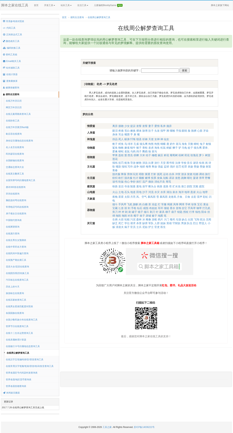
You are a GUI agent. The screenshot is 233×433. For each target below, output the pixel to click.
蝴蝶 (163, 143)
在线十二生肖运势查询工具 (19, 333)
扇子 (173, 211)
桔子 (148, 155)
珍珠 (193, 204)
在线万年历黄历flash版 (17, 127)
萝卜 (201, 155)
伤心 (127, 181)
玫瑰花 (194, 155)
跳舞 (183, 177)
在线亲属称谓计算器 (16, 339)
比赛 (151, 162)
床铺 (148, 215)
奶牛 (172, 143)
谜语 (195, 162)
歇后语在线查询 (14, 134)
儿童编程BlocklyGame (108, 5)
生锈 (115, 219)
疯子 (127, 226)
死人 (121, 139)
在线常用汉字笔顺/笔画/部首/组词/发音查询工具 (30, 366)
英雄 (169, 223)
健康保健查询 (11, 87)
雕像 (148, 219)
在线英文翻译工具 (15, 173)
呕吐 (189, 177)
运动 (165, 174)
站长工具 (66, 5)
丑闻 (208, 219)
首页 (36, 5)
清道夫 (120, 226)
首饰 (178, 208)
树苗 (207, 155)
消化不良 (159, 181)
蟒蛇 (196, 143)
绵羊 (130, 143)
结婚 (195, 174)
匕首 (121, 208)
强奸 (172, 166)
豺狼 (208, 143)
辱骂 (168, 181)
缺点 (184, 219)
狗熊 (151, 143)
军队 (151, 223)
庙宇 (145, 186)
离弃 (115, 125)
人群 (157, 223)
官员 (133, 226)
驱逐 (147, 174)
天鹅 (190, 143)
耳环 (160, 208)
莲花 (115, 159)
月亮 (133, 196)
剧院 (189, 186)
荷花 (187, 155)
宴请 (195, 177)
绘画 (201, 162)
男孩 (183, 223)
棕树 (181, 155)
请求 (133, 223)
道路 (165, 186)
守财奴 (176, 223)
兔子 (202, 143)
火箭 (121, 219)
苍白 (127, 130)
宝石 (199, 204)
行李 (192, 211)
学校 (183, 162)
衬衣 (130, 215)
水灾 (157, 192)
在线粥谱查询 (12, 226)
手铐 (187, 204)
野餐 (207, 177)
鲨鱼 (115, 147)
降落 (123, 174)
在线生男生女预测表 (16, 240)
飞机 (129, 204)
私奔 (163, 125)
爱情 (157, 125)
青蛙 (145, 147)
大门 (166, 219)
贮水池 (176, 186)
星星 (121, 196)
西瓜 (130, 155)
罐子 (134, 211)
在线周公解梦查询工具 (18, 353)
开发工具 (49, 5)
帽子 (136, 215)
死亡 (121, 223)
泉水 (175, 192)
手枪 (133, 208)
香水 (172, 208)
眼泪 (115, 130)
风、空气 (141, 196)
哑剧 (118, 166)
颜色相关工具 (11, 41)
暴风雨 (152, 196)
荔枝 (121, 155)
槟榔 (136, 155)
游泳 (183, 174)
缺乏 (115, 223)
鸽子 (139, 151)
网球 (181, 204)
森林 (139, 219)
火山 (115, 192)
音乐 (189, 162)
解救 (139, 162)
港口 (183, 186)
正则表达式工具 (12, 34)
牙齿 (205, 130)
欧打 (121, 177)
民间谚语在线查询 (15, 154)
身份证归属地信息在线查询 (19, 140)
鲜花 (166, 155)
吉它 (184, 208)
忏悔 (133, 139)
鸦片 (160, 219)
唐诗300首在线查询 (15, 187)
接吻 (121, 125)
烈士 (195, 223)
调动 (201, 174)
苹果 (115, 155)
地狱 (142, 166)
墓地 (139, 186)
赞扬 (196, 166)
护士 (151, 226)
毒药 (172, 219)
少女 (127, 125)
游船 (154, 219)
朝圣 (139, 139)
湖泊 (169, 192)
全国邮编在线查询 (15, 160)
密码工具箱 (10, 54)
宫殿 (195, 186)
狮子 (175, 147)
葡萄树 (174, 155)
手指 (178, 130)
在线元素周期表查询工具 (18, 114)
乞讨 (135, 177)
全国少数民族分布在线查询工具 (22, 319)
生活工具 (82, 5)
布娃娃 (153, 208)
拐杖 (186, 211)
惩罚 (121, 162)
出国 (190, 219)
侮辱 (148, 166)
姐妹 (163, 223)
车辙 (163, 204)
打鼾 (153, 174)
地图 (160, 215)
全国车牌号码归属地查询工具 (20, 180)
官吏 (157, 226)
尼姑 (145, 226)
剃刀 (152, 211)
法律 (177, 162)
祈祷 (145, 139)
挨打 (139, 181)
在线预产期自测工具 (16, 260)
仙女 (166, 139)
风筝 (176, 204)
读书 (115, 181)
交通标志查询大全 (15, 167)
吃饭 (121, 181)
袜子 (142, 215)
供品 (115, 139)
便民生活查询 (11, 94)
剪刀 (115, 211)
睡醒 (141, 177)
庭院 (201, 186)
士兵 (139, 226)
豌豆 (160, 155)
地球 (187, 192)
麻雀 (127, 147)
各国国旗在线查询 (15, 313)
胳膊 (193, 130)
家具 (162, 211)
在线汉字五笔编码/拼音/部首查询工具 (24, 359)
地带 (205, 192)
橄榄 (154, 155)
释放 (154, 166)
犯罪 (184, 166)
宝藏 (115, 208)
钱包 (198, 211)
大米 (142, 155)
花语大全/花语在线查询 (17, 266)
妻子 (151, 125)
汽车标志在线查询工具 (17, 280)
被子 (154, 215)
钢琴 (199, 208)
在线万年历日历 (14, 101)
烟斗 (115, 204)
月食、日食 (183, 196)
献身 (127, 139)
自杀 (171, 174)
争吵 (133, 181)
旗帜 (135, 204)
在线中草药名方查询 (16, 246)
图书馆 (170, 162)
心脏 (199, 130)
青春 (115, 170)
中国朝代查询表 (14, 220)
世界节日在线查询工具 (17, 326)
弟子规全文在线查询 (16, 213)
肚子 (151, 130)
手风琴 (122, 204)
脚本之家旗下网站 (220, 5)
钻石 (139, 208)
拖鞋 (118, 215)
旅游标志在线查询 (15, 293)
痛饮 (151, 181)
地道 (133, 192)
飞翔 (196, 219)
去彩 (193, 196)
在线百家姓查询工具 (16, 300)
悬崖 (193, 192)
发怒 (177, 177)
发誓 (139, 125)
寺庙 (127, 186)
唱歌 (141, 174)
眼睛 (184, 130)
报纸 (115, 162)
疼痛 (121, 130)
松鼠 (163, 147)
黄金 (205, 204)
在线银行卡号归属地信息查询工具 (23, 346)
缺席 (145, 223)
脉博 (145, 130)
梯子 (168, 211)
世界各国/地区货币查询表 (18, 379)
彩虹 (205, 196)
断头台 (152, 186)
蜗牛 (133, 147)
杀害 (139, 223)
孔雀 (136, 143)
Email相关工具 (12, 61)
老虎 (151, 147)
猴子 (139, 147)
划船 (165, 177)
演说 (145, 162)
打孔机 (206, 208)
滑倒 (129, 174)
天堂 (163, 162)
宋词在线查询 (12, 193)
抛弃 (169, 125)
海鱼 (184, 143)
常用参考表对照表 (13, 21)
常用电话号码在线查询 (17, 207)
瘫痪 (133, 130)
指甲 (163, 130)
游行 (157, 162)
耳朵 (121, 134)
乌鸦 (133, 151)
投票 (153, 177)
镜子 (140, 211)
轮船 (127, 219)
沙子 (145, 192)
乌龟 (184, 147)
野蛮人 (203, 223)
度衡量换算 (10, 81)
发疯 (159, 177)
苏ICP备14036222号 (144, 427)
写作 (130, 166)
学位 (127, 223)
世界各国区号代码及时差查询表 (22, 372)
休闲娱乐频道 (11, 392)
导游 (133, 162)
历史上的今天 (12, 286)
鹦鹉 (145, 151)
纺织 (115, 177)
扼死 (159, 174)
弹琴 (201, 177)
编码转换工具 (11, 48)
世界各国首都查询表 (16, 386)
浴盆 (154, 204)
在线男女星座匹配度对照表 (19, 306)
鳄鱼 (121, 143)
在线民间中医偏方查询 (17, 253)
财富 (208, 166)
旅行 (207, 174)
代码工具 (9, 28)
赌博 (147, 177)
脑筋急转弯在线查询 (16, 200)
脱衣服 (116, 174)
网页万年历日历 (14, 107)
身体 (115, 134)
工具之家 (107, 427)
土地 (121, 192)
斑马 (178, 143)
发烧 (189, 174)
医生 (163, 226)
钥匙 (179, 211)
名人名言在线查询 (15, 147)
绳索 (169, 204)
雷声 (199, 196)
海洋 (181, 192)
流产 (145, 181)
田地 (139, 192)
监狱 (166, 166)
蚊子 (190, 147)
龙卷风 (172, 196)
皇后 (121, 186)
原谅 (171, 177)
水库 (163, 192)
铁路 (115, 186)
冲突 (177, 174)
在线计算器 (10, 74)
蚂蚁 (169, 147)
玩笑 (135, 174)
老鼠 (127, 151)
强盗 (160, 166)
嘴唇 (127, 134)
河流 (151, 192)
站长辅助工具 (11, 67)
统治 (202, 219)
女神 (157, 139)
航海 (127, 162)
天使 (151, 139)
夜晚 (115, 196)
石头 (127, 192)
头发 (157, 130)
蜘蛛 (121, 147)
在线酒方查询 (12, 233)
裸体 (139, 130)
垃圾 (178, 219)
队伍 (189, 223)
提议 (133, 125)
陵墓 (133, 186)
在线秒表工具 (12, 120)
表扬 (190, 166)
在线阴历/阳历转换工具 (17, 273)
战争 (136, 166)
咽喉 (172, 130)
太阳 (127, 196)
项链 (166, 208)
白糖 (145, 204)
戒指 (145, 208)
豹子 (115, 143)
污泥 (133, 219)
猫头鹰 (144, 143)
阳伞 (204, 211)
